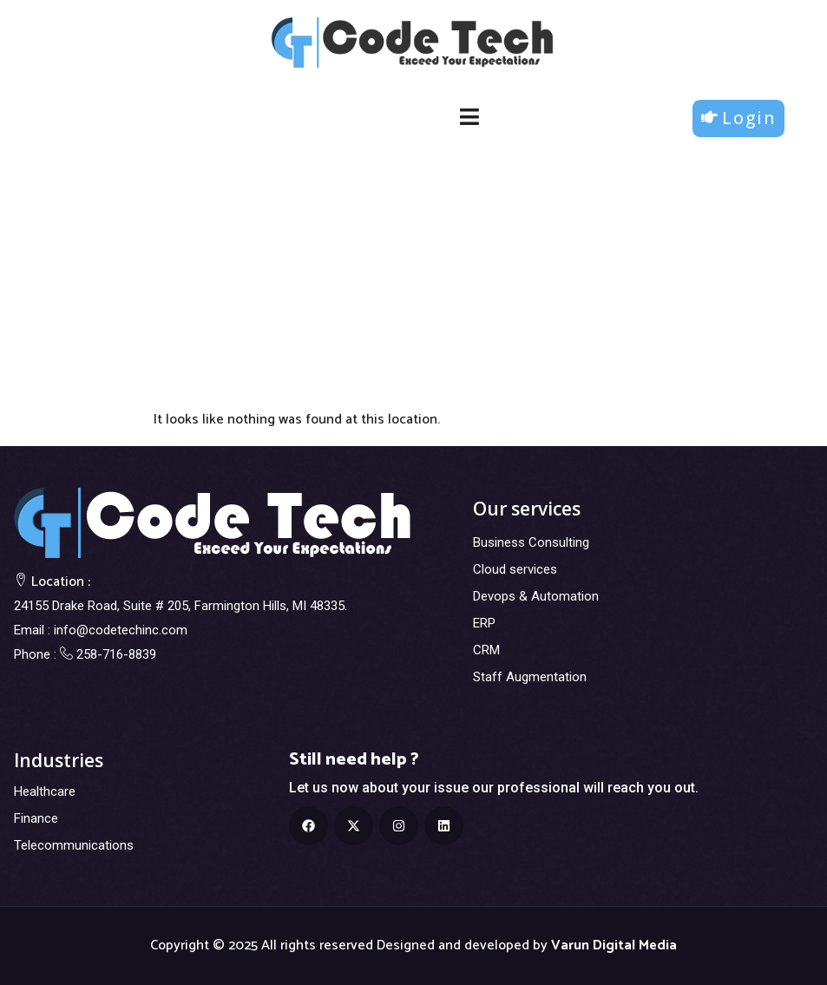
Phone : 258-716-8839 (85, 654)
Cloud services (515, 569)
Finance (36, 818)
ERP (484, 623)
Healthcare (44, 791)
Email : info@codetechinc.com (100, 630)
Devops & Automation (536, 596)
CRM (486, 650)
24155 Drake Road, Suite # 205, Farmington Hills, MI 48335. (180, 606)
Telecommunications (74, 845)
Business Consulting (531, 542)
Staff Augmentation (530, 677)
